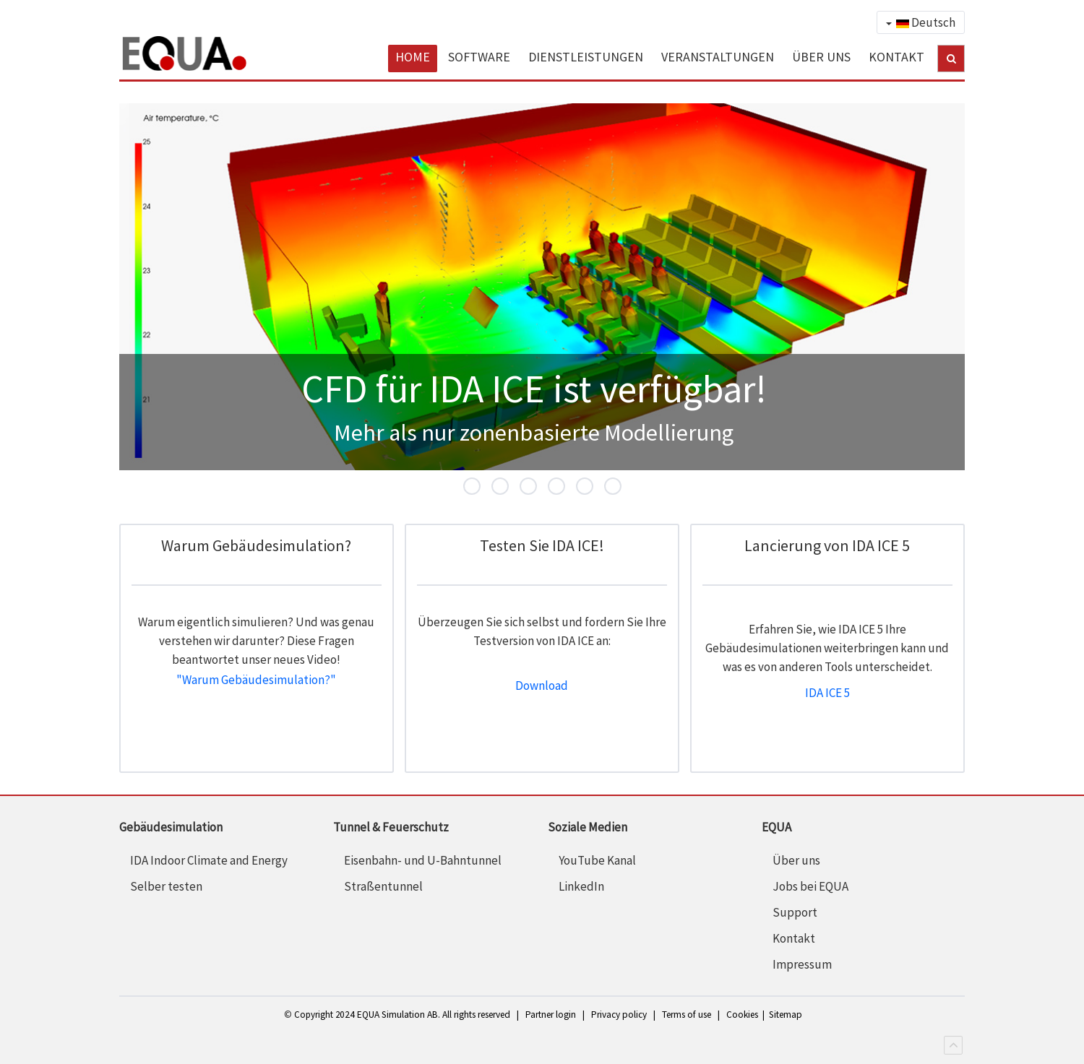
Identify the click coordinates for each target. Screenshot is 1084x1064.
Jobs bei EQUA (810, 886)
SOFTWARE (479, 56)
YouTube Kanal (597, 860)
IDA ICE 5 (508, 487)
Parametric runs (592, 487)
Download (541, 685)
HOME (412, 56)
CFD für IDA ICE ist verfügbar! (480, 487)
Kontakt (794, 938)
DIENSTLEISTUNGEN (585, 56)
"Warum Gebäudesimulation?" (256, 680)
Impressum (802, 964)
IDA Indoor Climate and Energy (209, 860)
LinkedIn (581, 886)
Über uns (796, 860)
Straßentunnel (383, 886)
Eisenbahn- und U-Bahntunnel (423, 860)
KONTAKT (896, 56)
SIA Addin (536, 487)
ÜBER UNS (821, 56)
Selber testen (166, 886)
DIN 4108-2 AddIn (620, 487)
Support (795, 912)
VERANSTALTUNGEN (717, 56)
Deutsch (920, 22)
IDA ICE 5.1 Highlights (564, 487)
